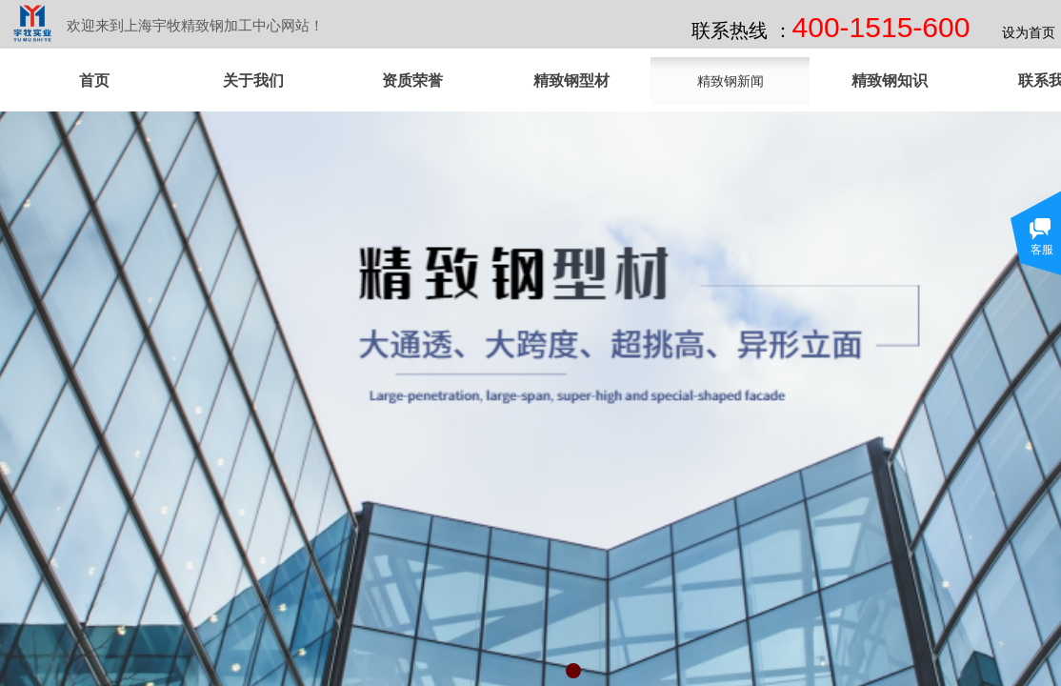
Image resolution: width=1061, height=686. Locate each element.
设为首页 (1028, 33)
